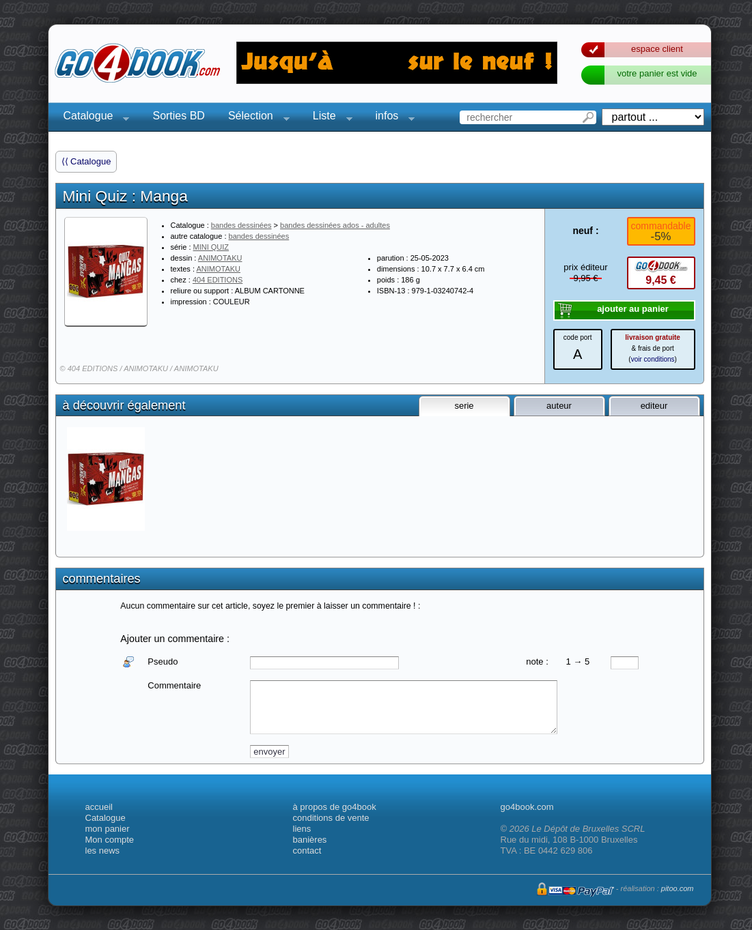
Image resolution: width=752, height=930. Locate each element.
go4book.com (527, 807)
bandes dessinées (241, 225)
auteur (559, 406)
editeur (654, 406)
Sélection (255, 118)
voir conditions (653, 359)
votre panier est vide (657, 73)
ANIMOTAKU (220, 258)
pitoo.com (677, 888)
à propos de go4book (334, 807)
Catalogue (92, 118)
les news (102, 850)
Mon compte (110, 839)
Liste (328, 118)
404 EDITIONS (217, 280)
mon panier (107, 829)
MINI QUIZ (211, 247)
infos (391, 118)
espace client (657, 49)
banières (310, 839)
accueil (99, 807)
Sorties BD (178, 115)
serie (463, 406)
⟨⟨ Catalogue (86, 161)
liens (302, 829)
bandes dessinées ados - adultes (335, 225)
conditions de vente (331, 818)
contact (307, 850)
